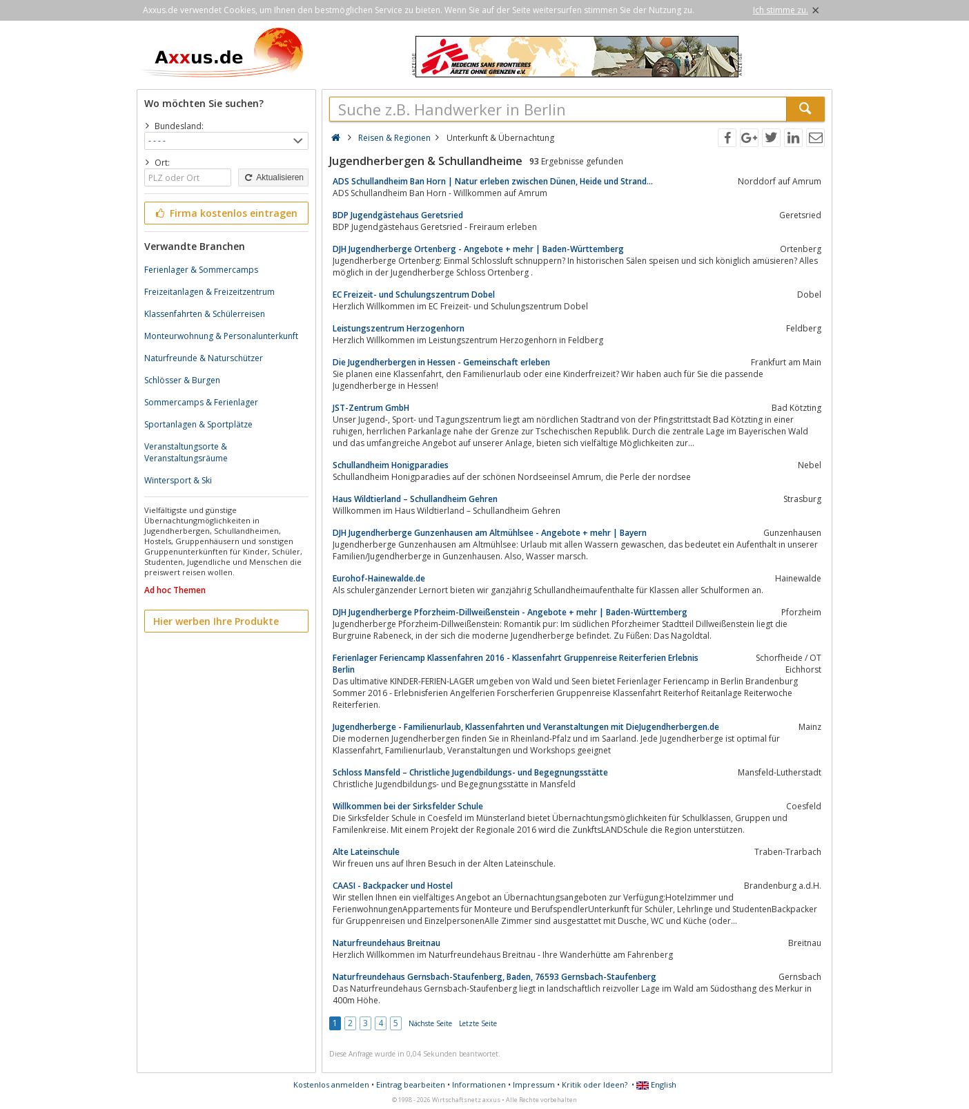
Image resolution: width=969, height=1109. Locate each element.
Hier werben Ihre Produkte (216, 621)
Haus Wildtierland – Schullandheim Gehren (415, 499)
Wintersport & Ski (178, 480)
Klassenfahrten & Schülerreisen (204, 314)
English (656, 1084)
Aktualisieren (273, 177)
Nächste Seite (430, 1023)
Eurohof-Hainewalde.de (379, 578)
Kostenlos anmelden (331, 1084)
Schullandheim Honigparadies (391, 465)
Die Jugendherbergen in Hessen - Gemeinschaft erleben (441, 362)
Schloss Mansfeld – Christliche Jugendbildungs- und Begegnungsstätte (470, 772)
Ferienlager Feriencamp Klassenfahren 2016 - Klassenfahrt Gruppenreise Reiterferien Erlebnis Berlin (515, 663)
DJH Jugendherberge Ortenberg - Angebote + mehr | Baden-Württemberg (478, 249)
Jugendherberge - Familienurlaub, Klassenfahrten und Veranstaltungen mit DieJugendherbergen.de (526, 727)
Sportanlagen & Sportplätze (198, 424)
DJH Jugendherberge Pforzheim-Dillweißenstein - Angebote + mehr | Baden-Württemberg (510, 612)
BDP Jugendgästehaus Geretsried (398, 215)
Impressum (534, 1084)
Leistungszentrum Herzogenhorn (398, 328)
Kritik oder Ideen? (594, 1084)
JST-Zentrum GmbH (371, 408)
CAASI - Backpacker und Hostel (393, 885)
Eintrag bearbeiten (410, 1084)
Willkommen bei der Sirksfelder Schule (408, 806)
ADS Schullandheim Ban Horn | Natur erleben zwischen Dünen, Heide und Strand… (493, 181)
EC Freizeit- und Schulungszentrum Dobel (414, 294)
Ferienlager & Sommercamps (201, 270)
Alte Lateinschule (366, 852)
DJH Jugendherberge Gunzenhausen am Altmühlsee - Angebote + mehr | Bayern (490, 533)
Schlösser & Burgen (182, 380)
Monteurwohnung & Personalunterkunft (221, 336)
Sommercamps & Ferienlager (201, 402)
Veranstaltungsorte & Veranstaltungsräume (186, 452)
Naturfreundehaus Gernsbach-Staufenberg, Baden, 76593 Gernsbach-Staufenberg (494, 977)
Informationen (479, 1084)
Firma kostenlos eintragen (225, 213)
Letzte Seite (478, 1023)
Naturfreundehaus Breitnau (386, 943)
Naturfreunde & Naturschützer (203, 358)
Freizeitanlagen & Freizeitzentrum (209, 292)
